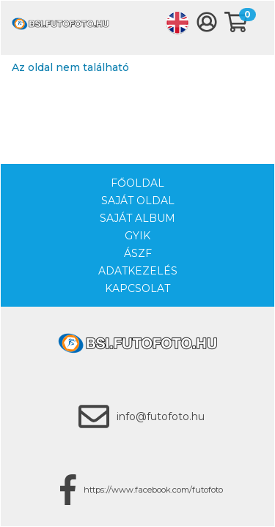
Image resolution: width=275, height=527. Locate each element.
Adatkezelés (137, 270)
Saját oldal (138, 200)
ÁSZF (138, 253)
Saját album (137, 218)
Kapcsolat (137, 288)
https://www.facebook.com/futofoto (153, 490)
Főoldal (137, 183)
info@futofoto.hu (161, 416)
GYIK (137, 235)
